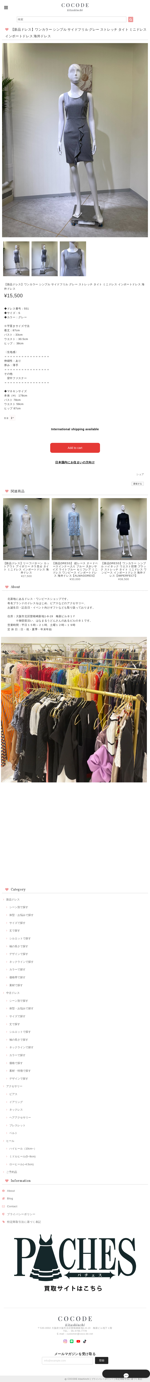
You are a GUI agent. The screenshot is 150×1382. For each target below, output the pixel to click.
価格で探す (16, 1062)
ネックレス (16, 1109)
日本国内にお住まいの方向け (75, 461)
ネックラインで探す (21, 961)
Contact (12, 1205)
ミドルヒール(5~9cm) (22, 1155)
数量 (6, 418)
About (11, 1190)
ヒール (10, 1140)
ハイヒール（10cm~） (23, 1147)
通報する (137, 483)
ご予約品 (11, 1171)
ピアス (13, 1093)
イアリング (16, 1101)
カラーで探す (17, 968)
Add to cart (75, 447)
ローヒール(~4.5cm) (21, 1163)
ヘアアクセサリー (20, 1116)
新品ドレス (13, 898)
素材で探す (16, 984)
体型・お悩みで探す (21, 914)
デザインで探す (18, 953)
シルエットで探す (20, 937)
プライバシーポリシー (21, 1213)
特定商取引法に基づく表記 (24, 1221)
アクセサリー (14, 1085)
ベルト (13, 1132)
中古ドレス (13, 992)
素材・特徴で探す (20, 1070)
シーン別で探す (18, 906)
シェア (140, 473)
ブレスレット (17, 1124)
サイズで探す (17, 922)
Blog (10, 1197)
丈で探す (14, 929)
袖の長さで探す (18, 945)
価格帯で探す (17, 976)
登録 (101, 1359)
